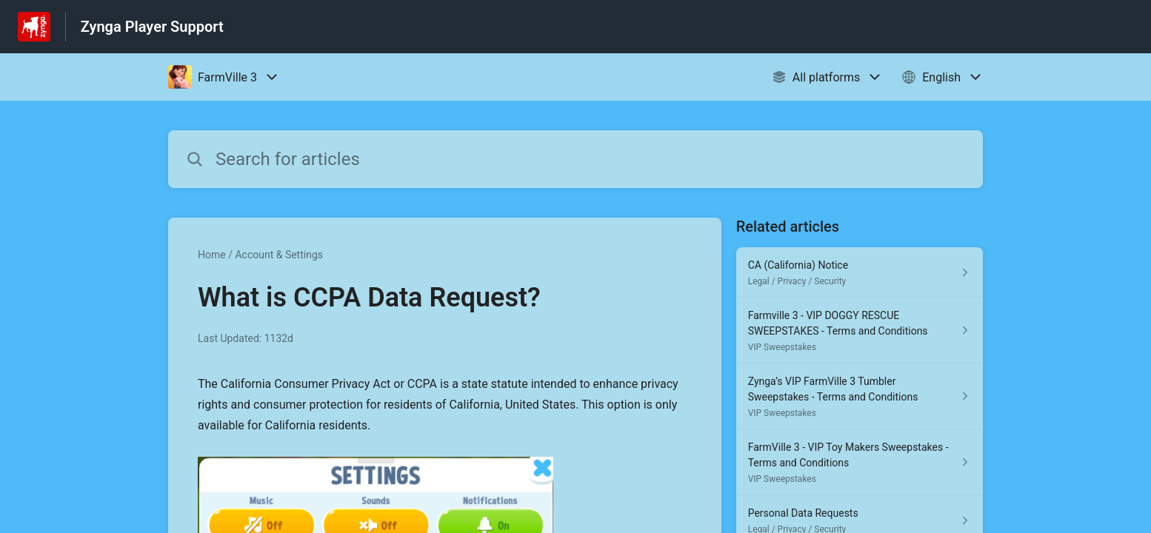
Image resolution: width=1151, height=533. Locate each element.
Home (212, 255)
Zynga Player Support (152, 27)
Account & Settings (279, 255)
